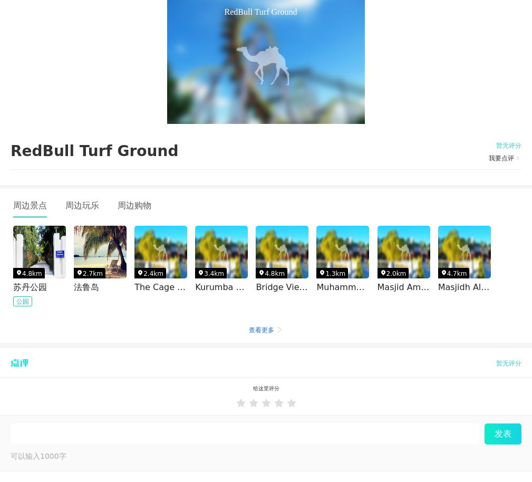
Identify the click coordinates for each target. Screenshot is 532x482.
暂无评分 (508, 145)
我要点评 (505, 158)
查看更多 (266, 330)
